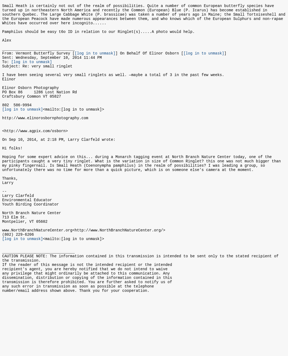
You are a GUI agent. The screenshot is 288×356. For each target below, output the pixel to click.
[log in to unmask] (95, 62)
